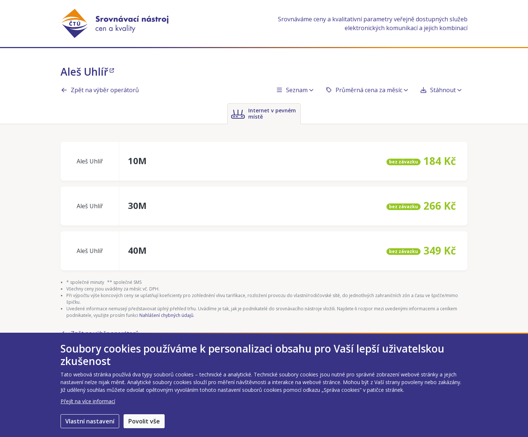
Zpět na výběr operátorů (99, 90)
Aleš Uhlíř (87, 72)
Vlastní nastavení (89, 421)
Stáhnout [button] (441, 90)
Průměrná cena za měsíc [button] (366, 90)
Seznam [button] (295, 90)
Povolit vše (144, 421)
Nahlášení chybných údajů (166, 315)
